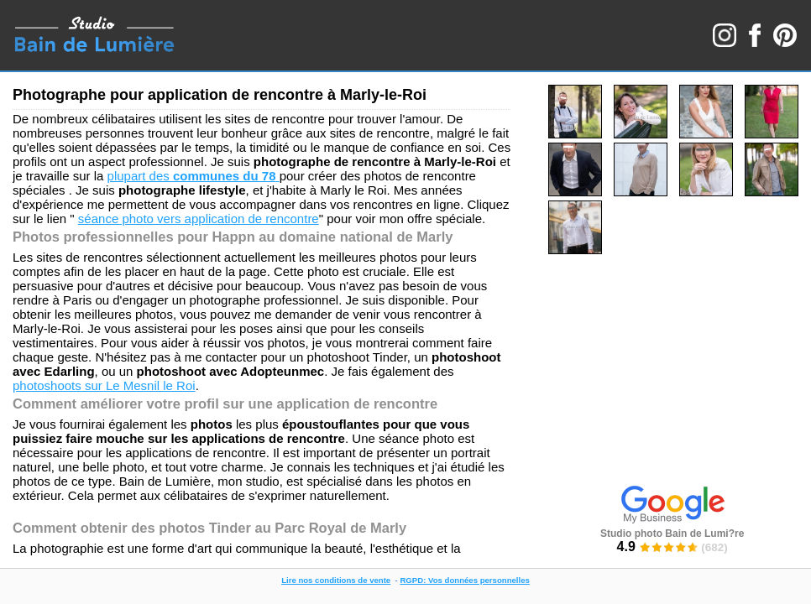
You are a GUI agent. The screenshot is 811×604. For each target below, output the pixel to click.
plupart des (193, 176)
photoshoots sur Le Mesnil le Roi (104, 385)
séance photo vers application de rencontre (198, 218)
